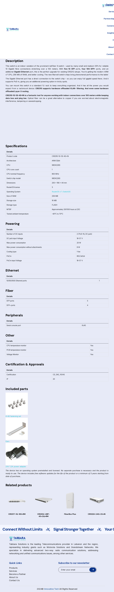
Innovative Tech (51, 589)
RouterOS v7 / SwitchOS (61, 192)
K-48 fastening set (17, 405)
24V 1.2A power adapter (17, 455)
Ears (17, 430)
